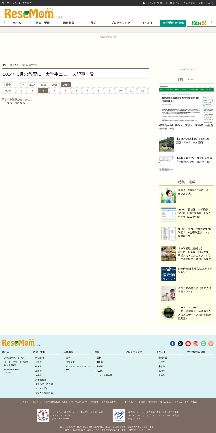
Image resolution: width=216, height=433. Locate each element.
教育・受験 (43, 22)
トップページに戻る (13, 103)
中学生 (38, 366)
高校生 (38, 371)
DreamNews (166, 402)
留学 (68, 357)
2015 (54, 84)
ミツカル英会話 (104, 375)
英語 (93, 22)
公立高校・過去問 (44, 384)
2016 (43, 84)
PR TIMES (152, 402)
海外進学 (70, 362)
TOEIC (100, 362)
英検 (99, 357)
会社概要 (94, 402)
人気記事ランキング (14, 357)
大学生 (38, 375)
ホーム (17, 22)
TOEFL (100, 366)
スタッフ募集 (191, 402)
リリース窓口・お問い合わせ (29, 402)
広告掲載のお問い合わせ (57, 402)
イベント (147, 22)
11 (131, 90)
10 (120, 90)
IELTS (100, 371)
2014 (66, 84)
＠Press (178, 402)
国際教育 (68, 22)
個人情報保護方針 (109, 402)
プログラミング (120, 22)
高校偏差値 (40, 379)
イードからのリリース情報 (133, 402)
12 (142, 90)
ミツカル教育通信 (44, 393)
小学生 (38, 362)
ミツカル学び (41, 388)
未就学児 (39, 357)
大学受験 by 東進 (173, 22)
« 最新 (7, 84)
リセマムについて (79, 402)
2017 (32, 84)
